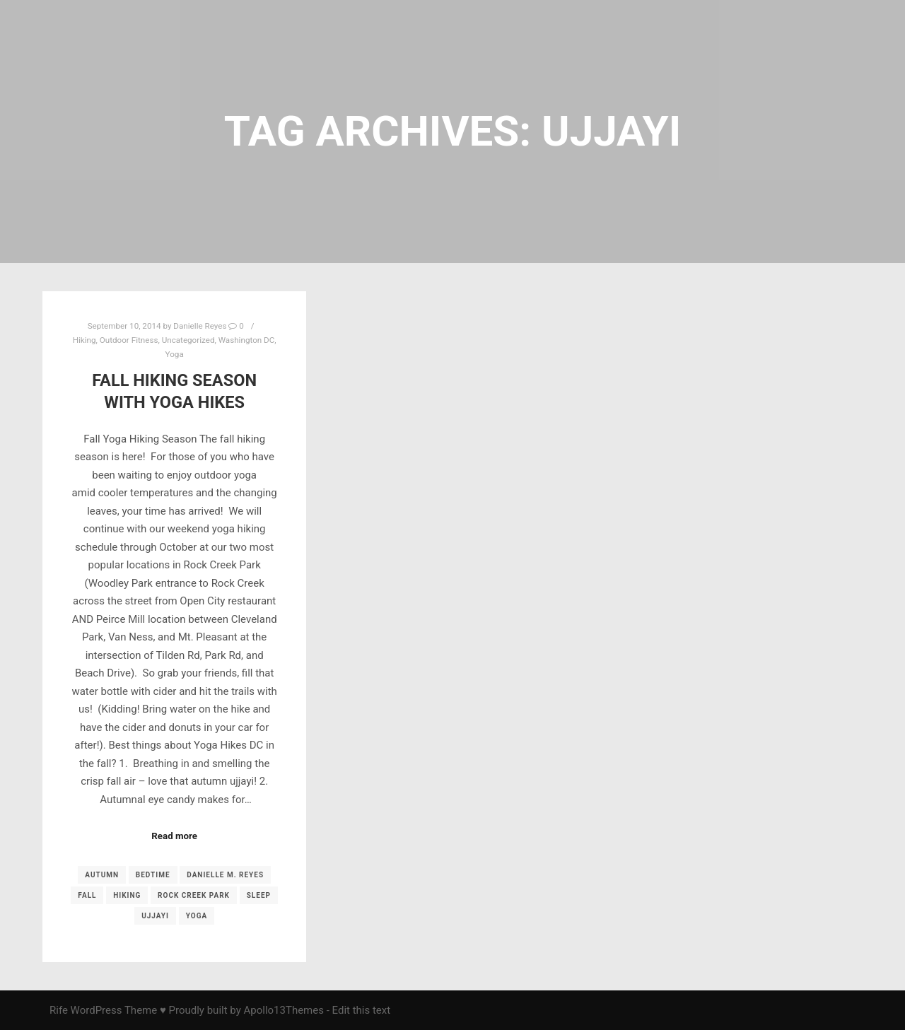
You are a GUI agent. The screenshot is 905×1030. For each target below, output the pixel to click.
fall (87, 895)
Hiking (84, 340)
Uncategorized (188, 340)
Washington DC (246, 340)
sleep (259, 895)
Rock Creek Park (194, 895)
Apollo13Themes (283, 1010)
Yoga (174, 354)
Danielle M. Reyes (225, 875)
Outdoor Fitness (129, 340)
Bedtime (153, 875)
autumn (102, 875)
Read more (174, 836)
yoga (196, 916)
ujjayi (155, 916)
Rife (58, 1010)
